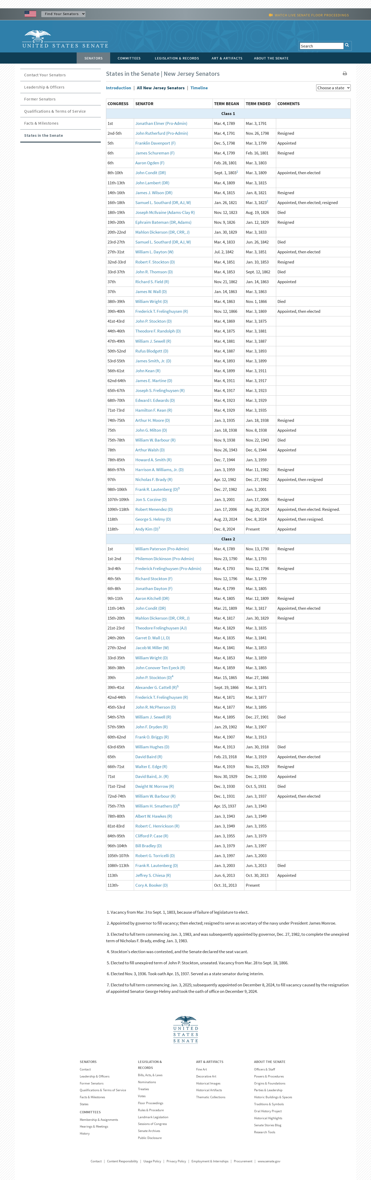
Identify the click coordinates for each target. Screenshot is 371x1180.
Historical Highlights (268, 1118)
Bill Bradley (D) (148, 846)
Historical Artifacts (209, 1090)
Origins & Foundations (269, 1083)
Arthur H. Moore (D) (152, 420)
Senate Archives (149, 1131)
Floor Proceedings (150, 1103)
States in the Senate (43, 135)
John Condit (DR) (150, 172)
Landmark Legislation (153, 1117)
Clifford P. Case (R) (151, 836)
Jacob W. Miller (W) (152, 647)
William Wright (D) (151, 301)
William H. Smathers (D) (156, 806)
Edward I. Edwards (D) (155, 400)
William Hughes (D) (152, 747)
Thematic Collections (210, 1097)
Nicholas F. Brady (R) (154, 479)
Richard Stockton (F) (154, 578)
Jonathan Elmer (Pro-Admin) (161, 123)
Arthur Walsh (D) (150, 450)
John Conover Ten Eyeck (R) (160, 667)
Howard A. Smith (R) (153, 460)
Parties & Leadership (268, 1090)
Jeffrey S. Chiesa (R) (153, 875)
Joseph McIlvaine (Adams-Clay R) (165, 212)
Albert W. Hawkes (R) (153, 816)
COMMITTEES (90, 1112)
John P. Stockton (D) (153, 321)
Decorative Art (206, 1076)
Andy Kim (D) (146, 529)
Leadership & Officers (44, 87)
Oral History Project (268, 1111)
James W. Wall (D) (151, 291)
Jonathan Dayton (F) (154, 588)
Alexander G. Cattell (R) (156, 687)
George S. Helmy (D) (153, 519)
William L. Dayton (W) (154, 252)
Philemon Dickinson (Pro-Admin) (164, 558)
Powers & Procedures (269, 1076)
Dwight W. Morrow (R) (154, 786)
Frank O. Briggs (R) (152, 737)
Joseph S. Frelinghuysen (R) (160, 390)
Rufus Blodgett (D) (151, 351)
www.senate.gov (269, 1161)
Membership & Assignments (99, 1119)
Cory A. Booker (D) (151, 885)
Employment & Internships (209, 1161)
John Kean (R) (148, 371)
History (85, 1133)
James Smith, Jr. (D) (153, 361)
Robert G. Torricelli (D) (155, 855)
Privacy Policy (176, 1161)
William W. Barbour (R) (155, 440)
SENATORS (88, 1061)
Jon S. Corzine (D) (151, 499)
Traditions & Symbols (269, 1104)
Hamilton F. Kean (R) (153, 410)
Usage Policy (152, 1161)
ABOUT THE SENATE (270, 1061)
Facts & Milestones (41, 123)
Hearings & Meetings (94, 1126)
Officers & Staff (264, 1069)
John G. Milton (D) (151, 430)
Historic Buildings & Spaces (273, 1097)
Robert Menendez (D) (154, 509)
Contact (85, 1069)
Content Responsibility (122, 1161)
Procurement (243, 1161)
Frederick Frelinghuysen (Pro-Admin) (168, 568)
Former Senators (40, 98)
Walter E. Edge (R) (151, 766)
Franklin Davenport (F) (155, 143)
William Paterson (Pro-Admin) (162, 549)
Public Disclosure (150, 1138)
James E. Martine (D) (153, 380)
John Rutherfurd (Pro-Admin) (161, 133)
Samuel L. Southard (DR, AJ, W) (163, 202)
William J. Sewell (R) (153, 341)
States (84, 1104)
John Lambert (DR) (152, 183)
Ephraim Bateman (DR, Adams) (163, 222)
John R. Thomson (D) (154, 272)
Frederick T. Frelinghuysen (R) (161, 311)
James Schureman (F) (155, 153)
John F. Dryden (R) (151, 727)
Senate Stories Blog (267, 1125)
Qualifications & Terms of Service (55, 111)
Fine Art (201, 1069)
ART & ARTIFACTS (209, 1061)
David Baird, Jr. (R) (152, 776)
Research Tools (264, 1132)
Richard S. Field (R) (152, 281)
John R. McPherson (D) (155, 707)
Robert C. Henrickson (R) (157, 826)
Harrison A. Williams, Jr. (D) (159, 469)
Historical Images (208, 1083)
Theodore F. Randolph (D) (158, 331)
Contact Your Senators (45, 74)
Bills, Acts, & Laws (150, 1075)
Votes (141, 1096)
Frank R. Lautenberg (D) (156, 489)
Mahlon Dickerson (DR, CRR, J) (162, 232)
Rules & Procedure (151, 1110)
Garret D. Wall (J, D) (152, 638)
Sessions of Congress (152, 1124)
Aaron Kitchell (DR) (152, 598)
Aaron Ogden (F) (149, 163)
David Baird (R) (148, 756)
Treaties (143, 1089)
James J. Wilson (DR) (154, 192)
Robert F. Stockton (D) (155, 262)
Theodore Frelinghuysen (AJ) (161, 628)
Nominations (147, 1082)
